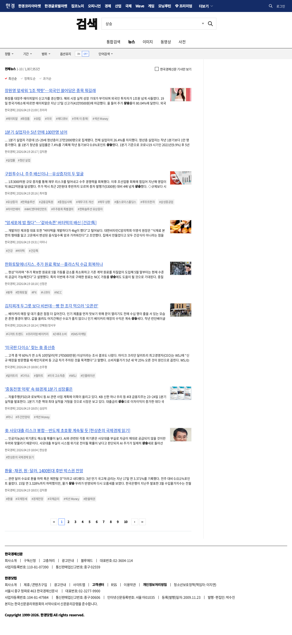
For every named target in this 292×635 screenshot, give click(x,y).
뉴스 (131, 42)
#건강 (9, 251)
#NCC (58, 292)
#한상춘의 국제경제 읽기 (20, 457)
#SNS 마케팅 (78, 334)
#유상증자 (11, 202)
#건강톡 (33, 251)
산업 (118, 5)
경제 (108, 5)
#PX (34, 292)
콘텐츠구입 (39, 584)
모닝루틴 (164, 5)
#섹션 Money (100, 119)
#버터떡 (20, 251)
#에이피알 (11, 119)
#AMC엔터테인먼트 (35, 209)
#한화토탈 (21, 292)
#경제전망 (37, 499)
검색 (87, 23)
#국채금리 (53, 499)
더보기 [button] (203, 6)
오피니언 (94, 5)
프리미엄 (185, 5)
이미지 (148, 42)
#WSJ (72, 375)
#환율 (9, 499)
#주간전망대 (23, 417)
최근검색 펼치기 (199, 23)
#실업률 (10, 160)
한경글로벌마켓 (56, 5)
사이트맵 (79, 584)
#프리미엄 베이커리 (37, 334)
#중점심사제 (65, 202)
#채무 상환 (104, 202)
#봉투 (9, 292)
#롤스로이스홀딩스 (125, 202)
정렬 (7, 53)
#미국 (48, 119)
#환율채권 (89, 499)
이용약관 (130, 584)
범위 (44, 53)
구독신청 (30, 560)
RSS (114, 584)
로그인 (280, 6)
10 (126, 521)
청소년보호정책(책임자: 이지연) (195, 584)
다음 (134, 521)
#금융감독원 (46, 202)
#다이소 (25, 375)
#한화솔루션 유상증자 (90, 209)
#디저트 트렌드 (14, 334)
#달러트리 (11, 375)
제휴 (27, 584)
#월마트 (38, 375)
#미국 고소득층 (56, 375)
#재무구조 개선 (84, 202)
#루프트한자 (147, 202)
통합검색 (113, 42)
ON (78, 54)
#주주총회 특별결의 (62, 209)
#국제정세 (21, 499)
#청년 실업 (24, 160)
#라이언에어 (13, 209)
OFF (86, 54)
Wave (139, 5)
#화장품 (25, 119)
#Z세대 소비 (60, 334)
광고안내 (68, 560)
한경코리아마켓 (29, 5)
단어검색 (104, 53)
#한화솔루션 (28, 202)
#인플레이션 (88, 375)
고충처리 (49, 560)
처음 (54, 521)
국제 (128, 5)
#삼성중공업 (166, 202)
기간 (26, 53)
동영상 (166, 42)
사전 (182, 42)
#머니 (9, 417)
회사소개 (11, 560)
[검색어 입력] (153, 23)
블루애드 (87, 560)
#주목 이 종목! (80, 119)
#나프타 (45, 292)
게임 (151, 5)
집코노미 (77, 5)
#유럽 (37, 119)
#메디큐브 (61, 119)
